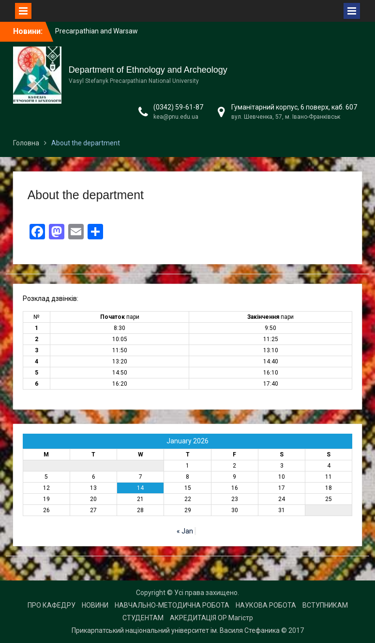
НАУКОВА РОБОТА (266, 605)
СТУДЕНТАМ (143, 618)
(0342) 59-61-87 (178, 107)
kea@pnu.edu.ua (175, 116)
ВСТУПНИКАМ (325, 605)
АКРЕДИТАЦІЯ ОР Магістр (211, 618)
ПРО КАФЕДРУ (51, 605)
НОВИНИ (95, 605)
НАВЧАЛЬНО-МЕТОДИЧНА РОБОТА (172, 605)
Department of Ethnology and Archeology (148, 70)
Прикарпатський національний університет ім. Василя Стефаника (176, 630)
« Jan (185, 531)
